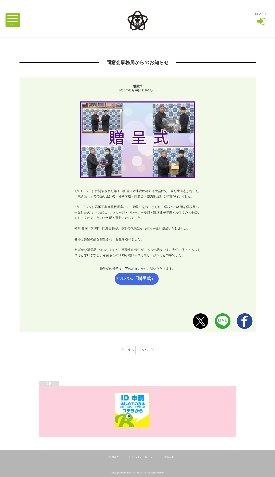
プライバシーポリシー (141, 457)
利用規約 (113, 457)
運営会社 (169, 457)
